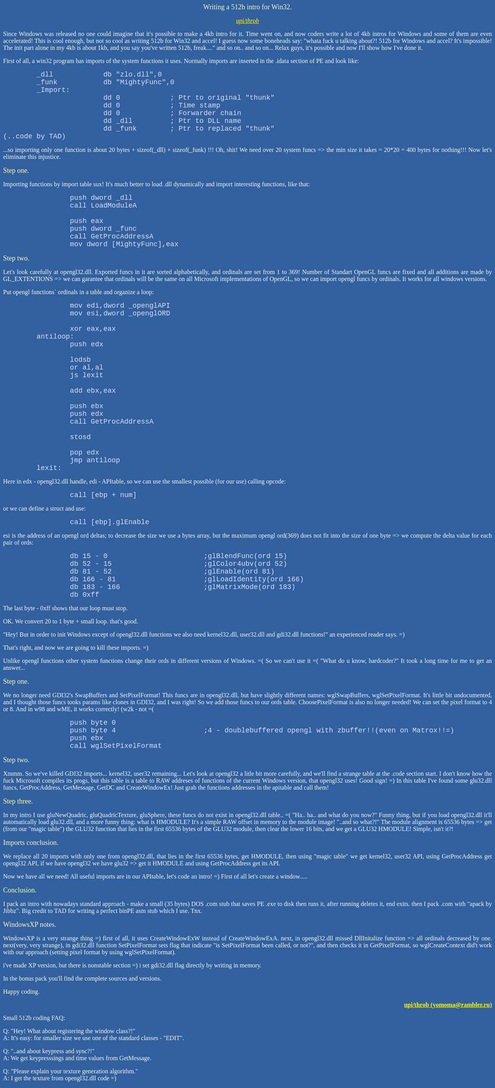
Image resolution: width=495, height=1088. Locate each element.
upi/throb (247, 20)
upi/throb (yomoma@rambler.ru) (448, 1004)
